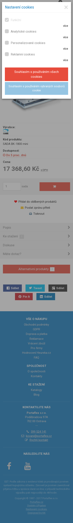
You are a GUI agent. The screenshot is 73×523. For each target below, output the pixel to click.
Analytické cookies (20, 31)
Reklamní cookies (20, 54)
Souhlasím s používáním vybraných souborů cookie (37, 88)
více (65, 26)
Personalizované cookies (25, 43)
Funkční (13, 20)
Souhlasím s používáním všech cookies (36, 74)
